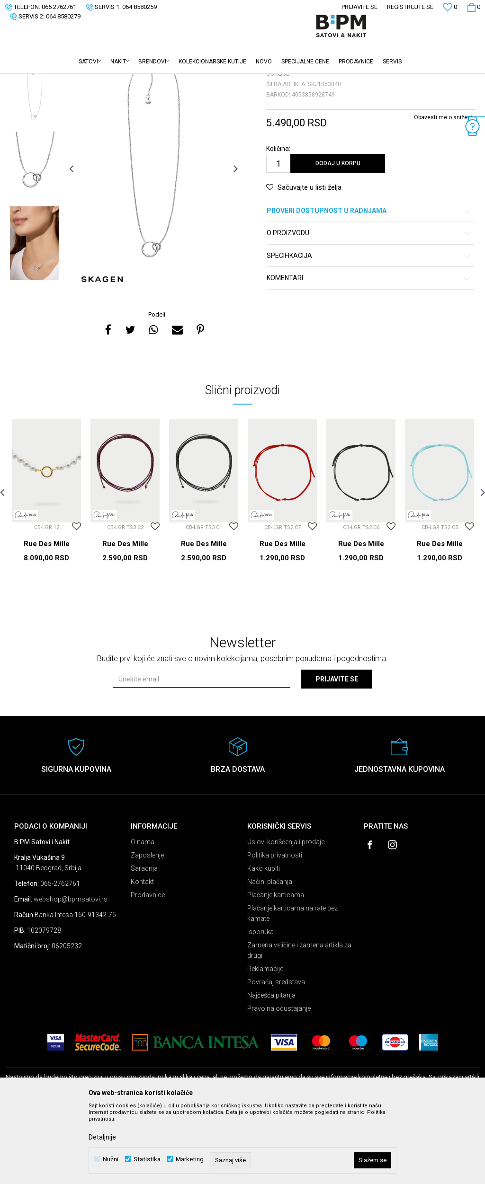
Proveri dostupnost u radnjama (369, 284)
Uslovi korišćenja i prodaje (285, 915)
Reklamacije (265, 1042)
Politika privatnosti (274, 929)
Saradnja (144, 942)
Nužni (110, 1159)
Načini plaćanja (269, 955)
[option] (34, 167)
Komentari (369, 351)
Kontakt (142, 955)
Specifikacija (369, 329)
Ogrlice (121, 80)
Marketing (190, 1159)
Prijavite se (336, 753)
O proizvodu (369, 306)
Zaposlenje (147, 929)
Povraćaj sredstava (276, 1056)
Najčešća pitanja (271, 1069)
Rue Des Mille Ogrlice (47, 621)
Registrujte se (410, 6)
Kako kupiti (263, 942)
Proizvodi (72, 80)
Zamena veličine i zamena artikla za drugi (299, 1024)
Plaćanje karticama (275, 968)
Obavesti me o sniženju (445, 191)
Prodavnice (148, 968)
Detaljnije (102, 1137)
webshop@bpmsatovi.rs (71, 973)
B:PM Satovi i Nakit (29, 80)
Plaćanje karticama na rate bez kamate (292, 987)
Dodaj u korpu (337, 237)
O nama (142, 915)
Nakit (98, 80)
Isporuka (260, 1005)
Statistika (147, 1159)
